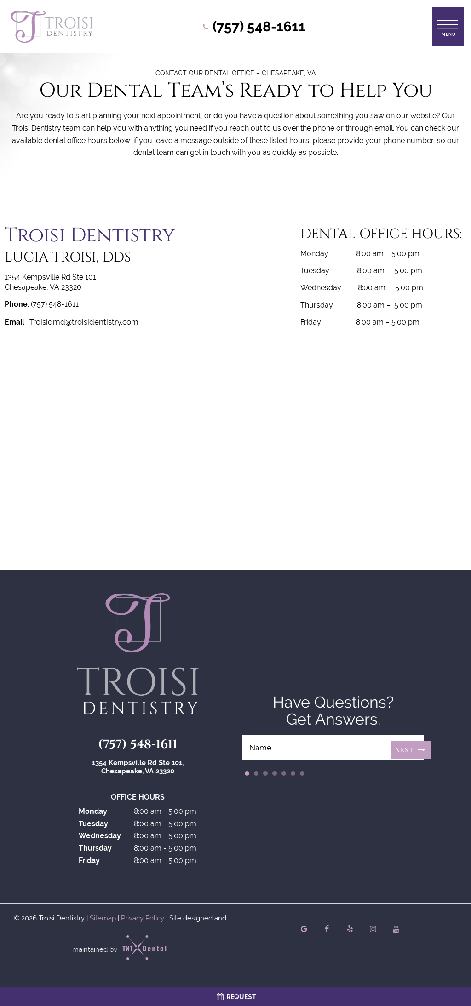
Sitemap (103, 920)
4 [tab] (274, 774)
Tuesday (93, 825)
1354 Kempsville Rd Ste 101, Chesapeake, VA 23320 (138, 768)
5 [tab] (283, 774)
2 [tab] (256, 774)
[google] (304, 931)
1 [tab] (247, 774)
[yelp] (350, 931)
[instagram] (373, 931)
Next (410, 751)
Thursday (95, 850)
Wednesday (100, 837)
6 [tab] (293, 774)
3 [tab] (265, 774)
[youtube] (396, 931)
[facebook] (327, 931)
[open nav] (448, 26)
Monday (93, 813)
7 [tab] (302, 774)
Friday (89, 861)
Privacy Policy (142, 920)
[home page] (52, 26)
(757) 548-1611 (137, 746)
